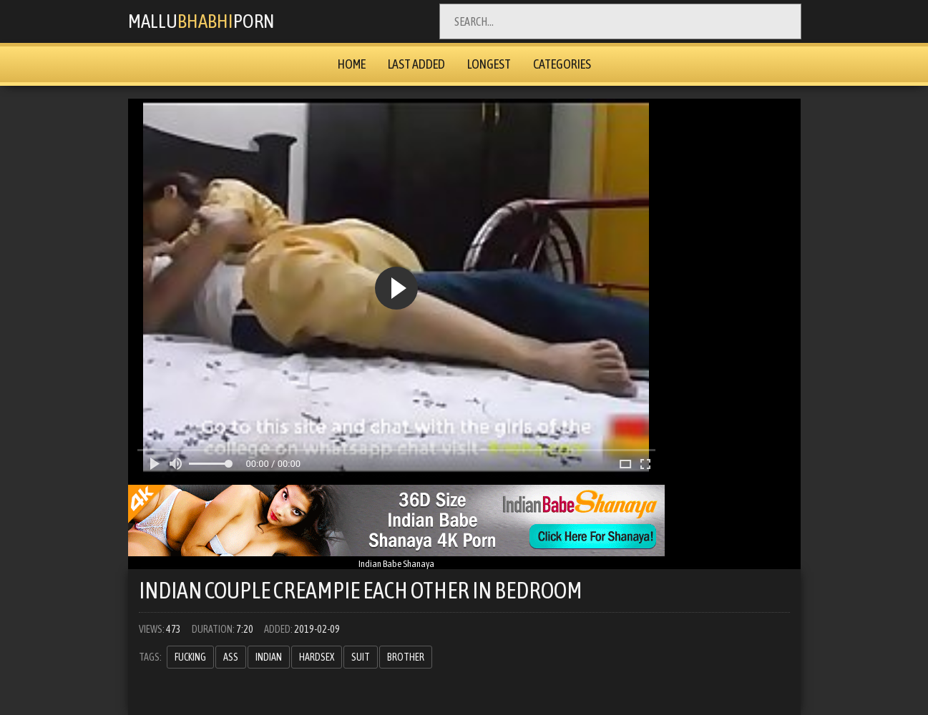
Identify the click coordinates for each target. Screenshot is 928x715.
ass (230, 657)
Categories (562, 64)
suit (360, 657)
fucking (190, 657)
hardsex (316, 657)
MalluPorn (207, 21)
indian (268, 657)
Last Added (416, 64)
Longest (489, 64)
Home (352, 64)
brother (405, 657)
